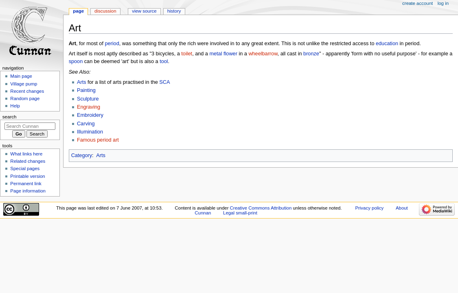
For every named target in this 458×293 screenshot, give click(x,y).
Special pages (24, 168)
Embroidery (90, 115)
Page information (28, 190)
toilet (186, 54)
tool (164, 61)
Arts (81, 82)
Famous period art (98, 140)
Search (9, 116)
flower (230, 54)
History (174, 11)
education (387, 43)
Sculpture (88, 99)
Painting (86, 90)
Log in (443, 3)
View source (144, 11)
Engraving (88, 107)
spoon (76, 61)
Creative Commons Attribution (261, 208)
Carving (86, 124)
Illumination (90, 132)
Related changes (27, 161)
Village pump (23, 83)
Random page (24, 98)
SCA (164, 82)
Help (15, 105)
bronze (311, 54)
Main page (21, 76)
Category (81, 155)
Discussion (105, 11)
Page (78, 11)
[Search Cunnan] (29, 126)
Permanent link (25, 183)
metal (215, 54)
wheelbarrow (262, 54)
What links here (26, 153)
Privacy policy (369, 208)
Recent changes (27, 91)
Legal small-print (240, 212)
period (112, 43)
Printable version (27, 176)
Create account (417, 3)
